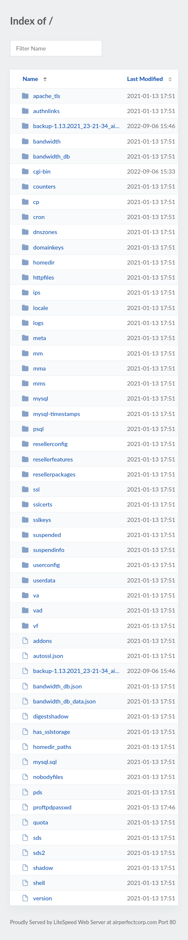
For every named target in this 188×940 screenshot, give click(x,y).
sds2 (33, 852)
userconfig (41, 564)
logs (32, 322)
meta (34, 337)
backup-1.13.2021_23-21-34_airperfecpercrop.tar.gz (70, 670)
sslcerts (37, 504)
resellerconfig (45, 443)
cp (30, 201)
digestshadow (45, 716)
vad (32, 610)
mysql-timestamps (51, 413)
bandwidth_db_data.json (58, 701)
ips (31, 292)
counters (38, 186)
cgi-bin (36, 171)
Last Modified (145, 78)
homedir (38, 262)
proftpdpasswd (46, 807)
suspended (41, 534)
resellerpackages (48, 474)
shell (33, 882)
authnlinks (41, 110)
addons (37, 640)
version (37, 898)
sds (32, 837)
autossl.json (42, 655)
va (30, 595)
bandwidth (41, 141)
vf (30, 625)
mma (34, 368)
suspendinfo (43, 549)
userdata (38, 580)
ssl (31, 489)
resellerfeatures (47, 459)
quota (35, 822)
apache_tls (41, 95)
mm (32, 353)
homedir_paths (46, 746)
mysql (35, 398)
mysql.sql (39, 761)
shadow (37, 867)
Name (30, 78)
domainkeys (42, 247)
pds (32, 792)
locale (35, 307)
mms (33, 383)
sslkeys (36, 519)
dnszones (39, 231)
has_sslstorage (46, 731)
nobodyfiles (42, 776)
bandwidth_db (46, 156)
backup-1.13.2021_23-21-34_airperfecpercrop (70, 125)
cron (33, 216)
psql (33, 428)
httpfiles (38, 277)
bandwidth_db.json (52, 686)
